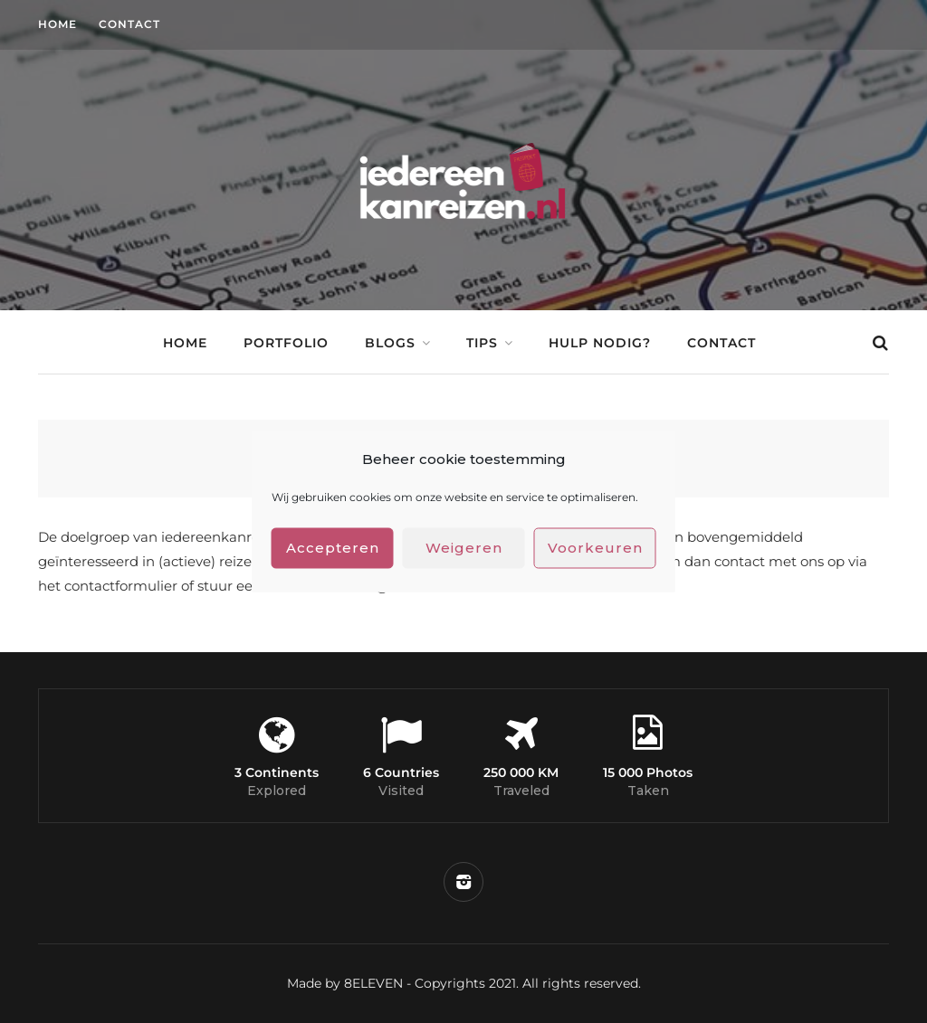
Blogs (390, 343)
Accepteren (332, 547)
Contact (129, 24)
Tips (482, 343)
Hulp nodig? (600, 343)
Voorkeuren (595, 547)
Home (57, 24)
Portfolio (286, 343)
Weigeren (463, 547)
